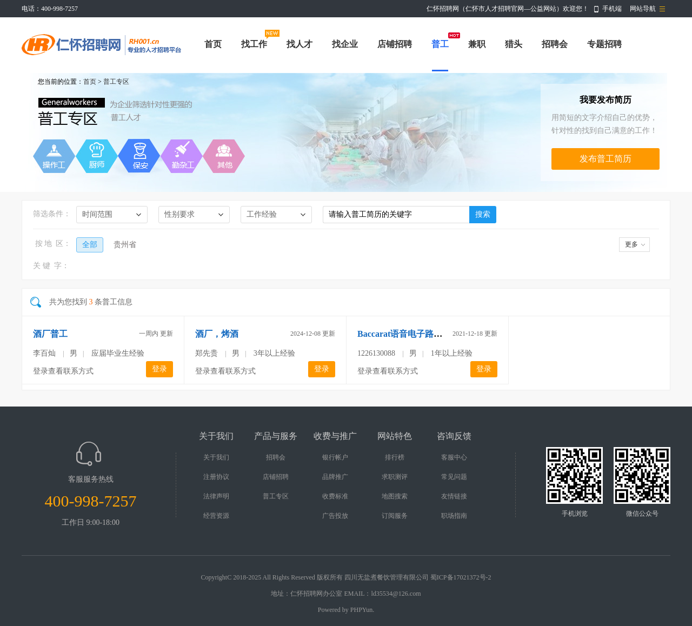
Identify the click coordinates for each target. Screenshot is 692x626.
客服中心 (454, 457)
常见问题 (454, 477)
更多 (631, 244)
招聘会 (555, 44)
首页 (213, 44)
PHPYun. (362, 610)
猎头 (513, 44)
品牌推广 (335, 477)
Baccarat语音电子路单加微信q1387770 (430, 333)
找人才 (299, 44)
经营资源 (216, 516)
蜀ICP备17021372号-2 (460, 577)
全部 (89, 245)
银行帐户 (335, 457)
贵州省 (125, 245)
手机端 (612, 8)
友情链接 (454, 496)
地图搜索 (395, 496)
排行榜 (394, 457)
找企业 (345, 44)
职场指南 (454, 516)
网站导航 (643, 8)
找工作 (254, 44)
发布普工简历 (605, 158)
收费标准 (335, 496)
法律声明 (216, 496)
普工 (440, 44)
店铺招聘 (394, 44)
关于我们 (216, 457)
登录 (159, 369)
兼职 (476, 44)
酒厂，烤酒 (216, 333)
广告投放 (335, 516)
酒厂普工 (50, 333)
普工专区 (116, 81)
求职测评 (395, 477)
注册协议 (216, 477)
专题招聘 (604, 44)
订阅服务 (395, 516)
